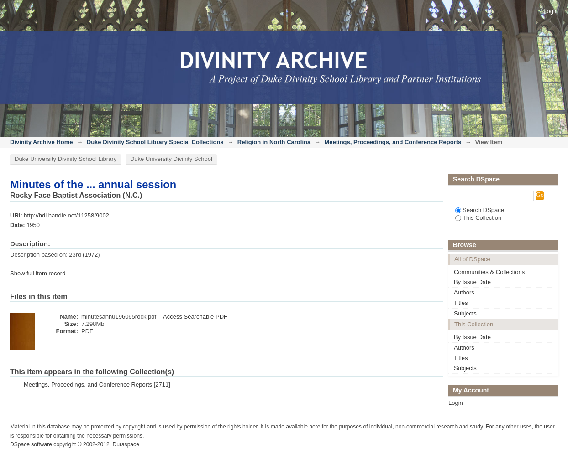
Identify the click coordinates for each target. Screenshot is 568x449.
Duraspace (125, 444)
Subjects (465, 313)
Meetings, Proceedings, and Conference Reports (392, 142)
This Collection (478, 217)
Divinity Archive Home (41, 142)
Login (550, 11)
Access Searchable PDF (195, 316)
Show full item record (37, 273)
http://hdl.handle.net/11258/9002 (66, 215)
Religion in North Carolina (273, 142)
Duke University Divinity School (171, 158)
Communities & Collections (489, 271)
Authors (464, 292)
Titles (461, 302)
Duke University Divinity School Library (65, 158)
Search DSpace (479, 209)
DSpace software (31, 444)
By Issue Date (472, 282)
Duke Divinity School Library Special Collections (155, 142)
